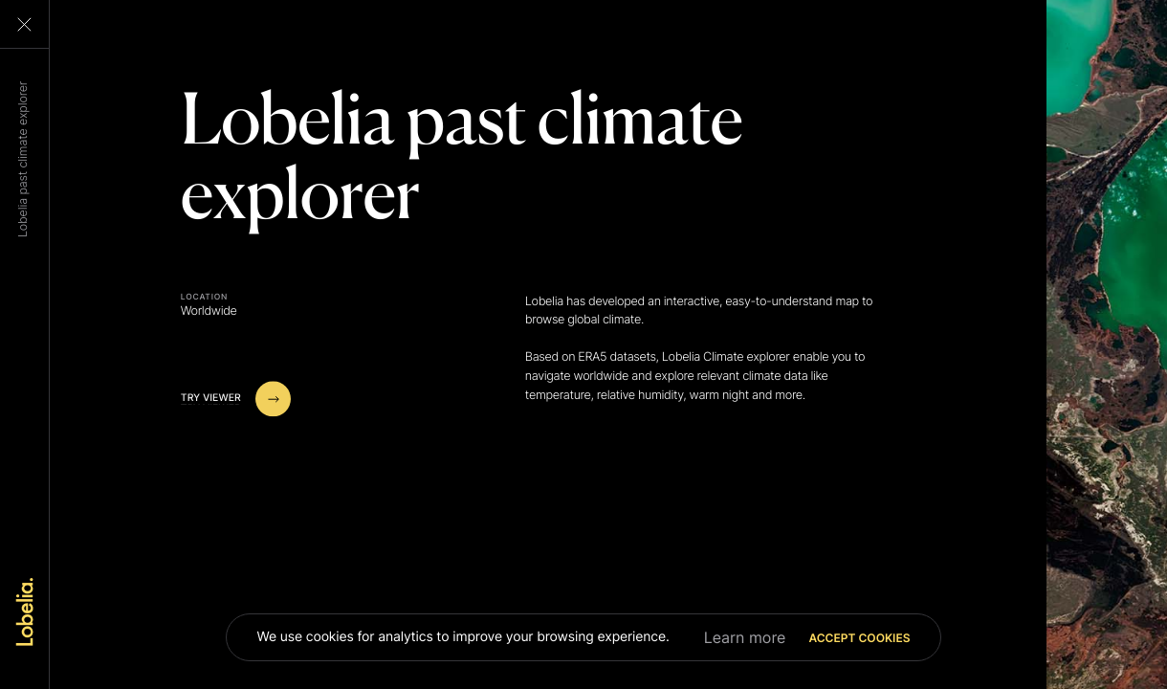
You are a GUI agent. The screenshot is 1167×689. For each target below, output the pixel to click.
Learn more (745, 637)
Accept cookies (859, 638)
